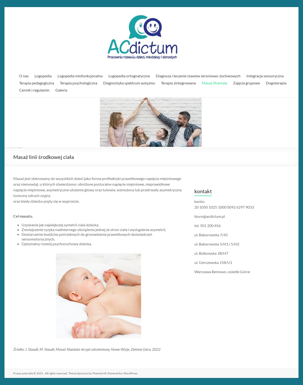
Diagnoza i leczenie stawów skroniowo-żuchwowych (198, 76)
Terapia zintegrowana (178, 83)
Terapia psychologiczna (78, 83)
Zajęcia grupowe (246, 83)
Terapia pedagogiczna (36, 83)
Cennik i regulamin (34, 90)
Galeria (61, 90)
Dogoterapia (276, 83)
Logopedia (43, 76)
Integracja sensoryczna (265, 76)
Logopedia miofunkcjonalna (80, 76)
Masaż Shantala (214, 83)
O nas (24, 76)
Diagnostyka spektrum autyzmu (129, 83)
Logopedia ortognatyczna (129, 76)
